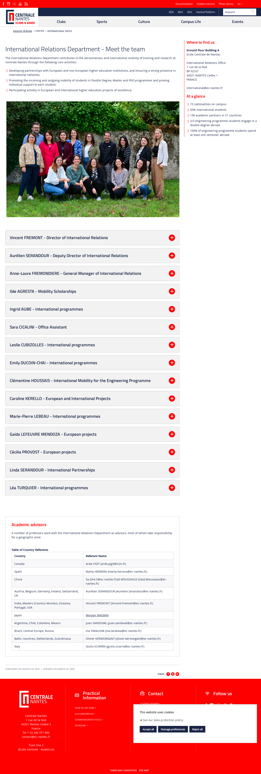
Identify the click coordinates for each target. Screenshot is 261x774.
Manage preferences (173, 729)
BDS (189, 12)
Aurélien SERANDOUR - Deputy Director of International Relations (69, 255)
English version (22, 31)
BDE (171, 12)
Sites (250, 4)
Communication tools (89, 719)
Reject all (197, 729)
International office (59, 31)
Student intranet (206, 3)
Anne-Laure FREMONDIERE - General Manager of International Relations (75, 273)
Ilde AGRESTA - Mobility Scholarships (43, 291)
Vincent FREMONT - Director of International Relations (59, 237)
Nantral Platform (205, 12)
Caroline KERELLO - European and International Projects (60, 398)
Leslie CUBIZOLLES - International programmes (52, 344)
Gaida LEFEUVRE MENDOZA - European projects (53, 434)
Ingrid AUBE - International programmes (46, 309)
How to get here (86, 708)
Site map (144, 770)
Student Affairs (150, 703)
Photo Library (226, 3)
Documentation (184, 3)
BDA (180, 12)
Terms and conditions (123, 770)
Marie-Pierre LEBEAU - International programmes (55, 416)
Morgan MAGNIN (97, 615)
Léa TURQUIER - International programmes (49, 487)
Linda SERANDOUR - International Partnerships (52, 470)
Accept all (148, 729)
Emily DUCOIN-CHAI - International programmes (53, 362)
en (239, 3)
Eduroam (82, 725)
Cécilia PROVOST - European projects (43, 452)
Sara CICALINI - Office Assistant (38, 327)
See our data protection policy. (163, 720)
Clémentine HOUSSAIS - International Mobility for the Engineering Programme (80, 380)
